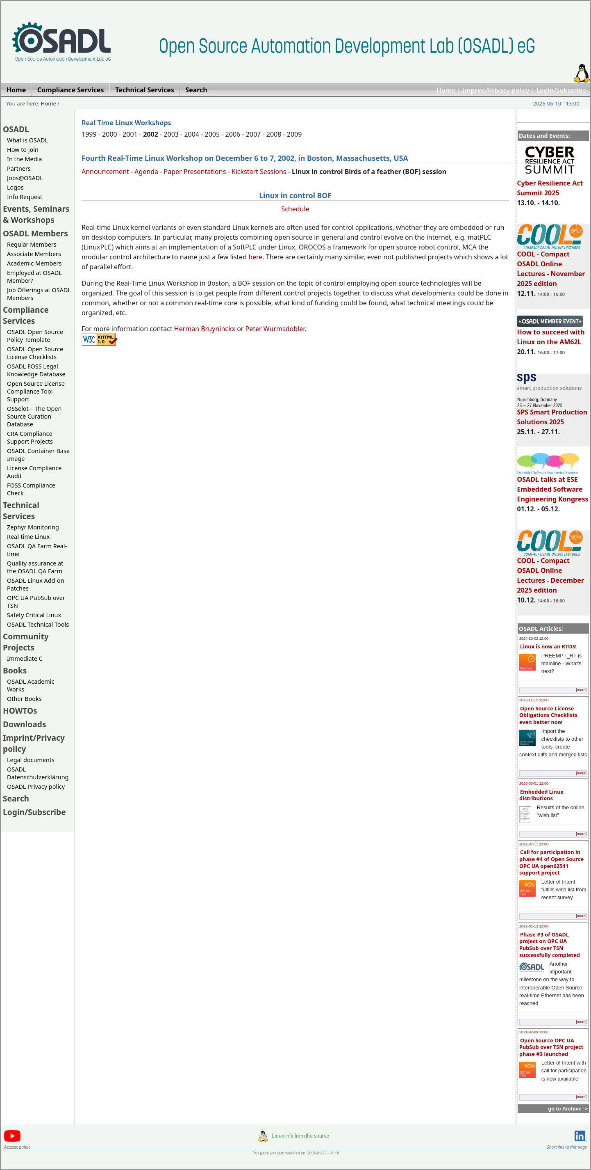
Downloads (24, 724)
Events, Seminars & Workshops (36, 214)
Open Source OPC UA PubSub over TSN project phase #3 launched (551, 1047)
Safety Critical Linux (34, 615)
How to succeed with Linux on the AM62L (551, 333)
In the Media (24, 159)
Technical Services (21, 510)
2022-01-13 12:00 (533, 926)
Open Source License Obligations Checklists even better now (548, 715)
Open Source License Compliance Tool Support (36, 391)
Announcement (105, 171)
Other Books (24, 699)
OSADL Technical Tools (38, 624)
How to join (23, 149)
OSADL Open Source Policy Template (35, 335)
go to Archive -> (568, 1109)
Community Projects (26, 642)
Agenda (146, 171)
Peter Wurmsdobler (275, 328)
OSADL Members (35, 233)
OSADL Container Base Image (38, 455)
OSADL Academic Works (30, 685)
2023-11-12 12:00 (533, 700)
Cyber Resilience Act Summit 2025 (550, 184)
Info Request (24, 197)
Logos (15, 187)
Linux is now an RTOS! (548, 646)
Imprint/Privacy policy (496, 90)
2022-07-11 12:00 (533, 844)
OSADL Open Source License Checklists (35, 353)
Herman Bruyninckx (204, 328)
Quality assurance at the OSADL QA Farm (35, 567)
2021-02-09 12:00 (533, 1032)
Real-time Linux (28, 536)
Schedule (295, 208)
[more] (581, 690)
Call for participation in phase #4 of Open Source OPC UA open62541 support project (551, 862)
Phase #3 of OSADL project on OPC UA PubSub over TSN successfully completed (549, 945)
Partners (19, 168)
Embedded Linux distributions (541, 795)
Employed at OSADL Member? (34, 276)
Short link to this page (567, 1147)
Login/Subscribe (561, 90)
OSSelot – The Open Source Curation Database (34, 416)
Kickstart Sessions (259, 171)
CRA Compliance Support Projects (30, 437)
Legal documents (31, 760)
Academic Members (34, 263)
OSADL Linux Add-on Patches (35, 584)
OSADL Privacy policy (36, 786)
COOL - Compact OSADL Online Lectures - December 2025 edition (550, 572)
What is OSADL (27, 140)
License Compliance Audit (34, 472)
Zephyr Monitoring (33, 527)
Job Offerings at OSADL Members (39, 294)
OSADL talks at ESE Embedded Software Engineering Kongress (553, 485)
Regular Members (32, 244)
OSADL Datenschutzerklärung (37, 773)
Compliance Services (26, 315)
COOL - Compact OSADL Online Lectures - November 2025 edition (551, 265)
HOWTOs (20, 710)
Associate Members (34, 254)
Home (445, 90)
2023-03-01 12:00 (533, 783)
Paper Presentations (195, 171)
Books (15, 670)
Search (16, 798)
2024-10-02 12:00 (533, 639)
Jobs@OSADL (25, 178)
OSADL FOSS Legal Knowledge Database (36, 370)
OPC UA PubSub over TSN (36, 601)
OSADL (16, 129)
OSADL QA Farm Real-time (37, 550)
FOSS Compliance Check (31, 489)
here (255, 256)
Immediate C (25, 658)
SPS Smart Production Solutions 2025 (552, 413)
